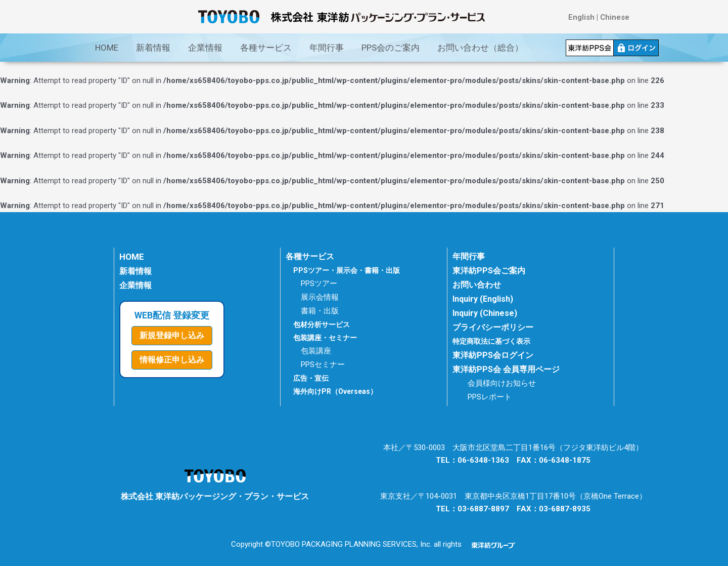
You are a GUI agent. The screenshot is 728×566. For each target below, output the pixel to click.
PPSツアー (319, 283)
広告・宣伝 (311, 378)
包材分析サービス (321, 324)
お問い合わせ (476, 285)
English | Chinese (598, 17)
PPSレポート (490, 396)
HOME (106, 48)
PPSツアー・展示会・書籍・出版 (346, 270)
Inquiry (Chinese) (484, 313)
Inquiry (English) (482, 299)
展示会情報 (320, 297)
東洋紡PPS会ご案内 (488, 270)
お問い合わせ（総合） (480, 48)
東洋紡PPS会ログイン (492, 355)
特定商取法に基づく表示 (494, 341)
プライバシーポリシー (492, 327)
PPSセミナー (323, 364)
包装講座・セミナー (325, 338)
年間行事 (326, 48)
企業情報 (205, 48)
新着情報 (153, 48)
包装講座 (316, 350)
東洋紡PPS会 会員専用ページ (506, 369)
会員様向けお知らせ (502, 383)
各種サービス (266, 48)
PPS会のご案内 (390, 48)
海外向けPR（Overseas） (335, 391)
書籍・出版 (320, 310)
